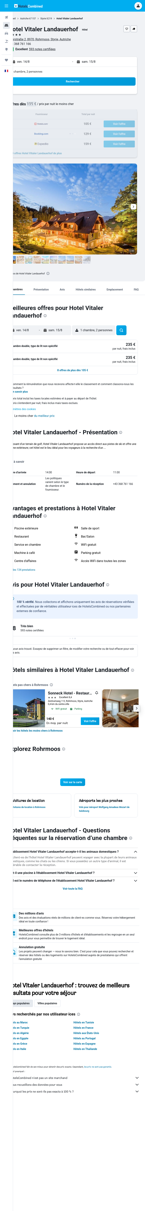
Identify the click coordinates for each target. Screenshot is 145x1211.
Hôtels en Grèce (30, 1148)
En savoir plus (32, 476)
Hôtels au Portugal (91, 1142)
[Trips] (6, 60)
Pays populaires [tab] (32, 1107)
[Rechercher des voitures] (6, 33)
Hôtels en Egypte (31, 1142)
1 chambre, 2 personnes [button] (39, 71)
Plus (22, 536)
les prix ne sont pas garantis (110, 1171)
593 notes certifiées (55, 49)
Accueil (24, 18)
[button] (6, 6)
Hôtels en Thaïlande (91, 1153)
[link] (49, 823)
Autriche (37, 18)
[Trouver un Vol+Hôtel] (6, 41)
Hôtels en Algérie (31, 1137)
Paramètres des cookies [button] (34, 493)
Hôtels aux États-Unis (93, 1137)
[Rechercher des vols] (6, 17)
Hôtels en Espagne (91, 1148)
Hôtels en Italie (30, 1153)
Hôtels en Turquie (31, 1132)
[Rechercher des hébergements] (6, 25)
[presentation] (60, 273)
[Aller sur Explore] (6, 49)
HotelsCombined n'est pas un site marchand (80, 1182)
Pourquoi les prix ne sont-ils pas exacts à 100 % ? (80, 1196)
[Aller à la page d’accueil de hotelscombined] (28, 6)
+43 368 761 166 (32, 44)
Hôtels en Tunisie (90, 1126)
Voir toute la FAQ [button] (79, 993)
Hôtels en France (90, 1132)
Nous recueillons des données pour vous (80, 1189)
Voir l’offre (103, 813)
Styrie (56, 18)
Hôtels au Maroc (30, 1126)
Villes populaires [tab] (60, 1107)
